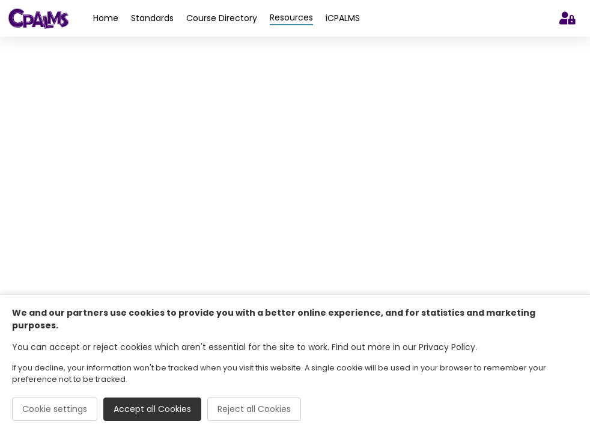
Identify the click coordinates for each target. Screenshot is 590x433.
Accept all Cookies (152, 409)
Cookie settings (54, 409)
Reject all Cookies (254, 409)
